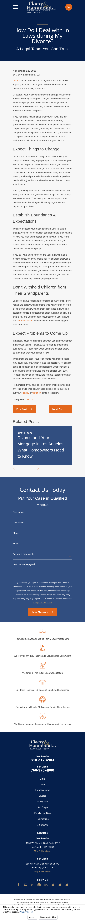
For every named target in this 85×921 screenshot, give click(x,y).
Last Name (18, 523)
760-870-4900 (42, 770)
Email (15, 544)
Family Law (42, 801)
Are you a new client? (23, 554)
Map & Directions (42, 851)
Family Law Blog (42, 813)
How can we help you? (24, 564)
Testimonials (42, 819)
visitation (36, 393)
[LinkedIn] (46, 884)
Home (43, 784)
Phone (16, 533)
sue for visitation (25, 320)
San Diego (42, 807)
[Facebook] (18, 884)
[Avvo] (52, 884)
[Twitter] (32, 884)
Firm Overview (42, 790)
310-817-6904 (42, 759)
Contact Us (42, 825)
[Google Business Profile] (25, 884)
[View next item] (38, 468)
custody (25, 393)
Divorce (16, 80)
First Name (18, 512)
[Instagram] (39, 884)
